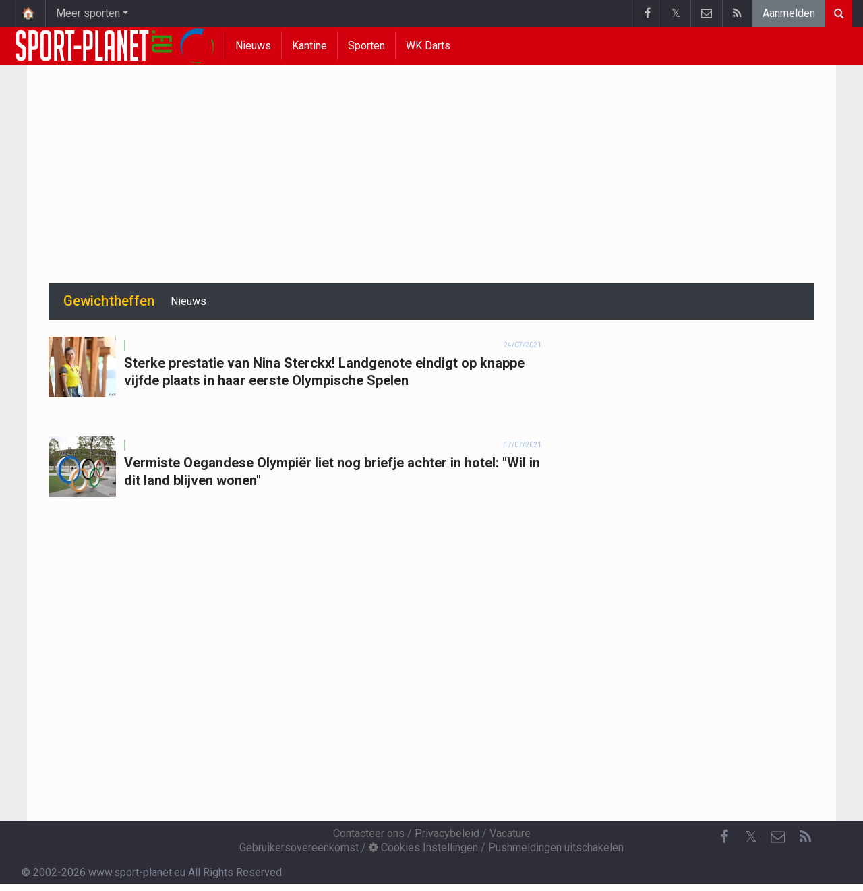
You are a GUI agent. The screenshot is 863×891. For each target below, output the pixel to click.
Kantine (309, 45)
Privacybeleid (447, 833)
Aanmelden (789, 13)
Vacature (510, 833)
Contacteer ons (369, 833)
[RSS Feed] (805, 837)
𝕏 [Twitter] (751, 836)
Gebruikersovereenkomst (299, 847)
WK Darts (428, 45)
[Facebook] (724, 837)
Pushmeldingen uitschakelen (556, 847)
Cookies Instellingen (423, 847)
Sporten (366, 45)
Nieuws (253, 45)
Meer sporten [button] (88, 13)
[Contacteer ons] (778, 837)
